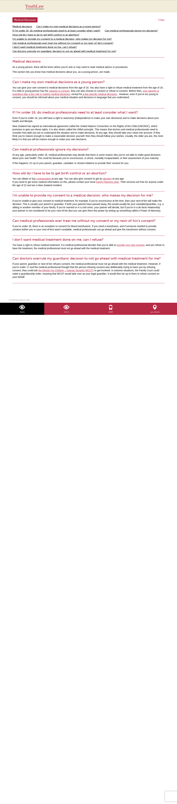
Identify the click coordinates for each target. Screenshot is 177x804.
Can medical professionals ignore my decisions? (131, 30)
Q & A (66, 312)
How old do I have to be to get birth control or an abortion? (45, 34)
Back (162, 20)
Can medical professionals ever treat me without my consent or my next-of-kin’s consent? (62, 43)
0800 (111, 312)
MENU (165, 6)
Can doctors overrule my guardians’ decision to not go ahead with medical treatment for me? (64, 51)
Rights (22, 312)
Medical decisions (22, 26)
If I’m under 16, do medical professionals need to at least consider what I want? (56, 30)
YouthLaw (95, 6)
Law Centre (155, 312)
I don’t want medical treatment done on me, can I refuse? (44, 47)
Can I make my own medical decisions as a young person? (68, 26)
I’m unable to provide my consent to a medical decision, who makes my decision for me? (62, 38)
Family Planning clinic (107, 182)
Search (158, 8)
